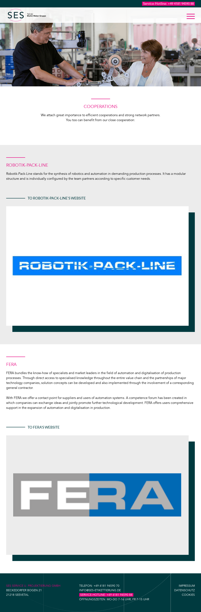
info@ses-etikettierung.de (100, 590)
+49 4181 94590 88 (181, 4)
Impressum (187, 586)
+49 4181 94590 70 (106, 586)
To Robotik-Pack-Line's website (57, 198)
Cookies (188, 595)
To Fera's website (44, 427)
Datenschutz (184, 590)
